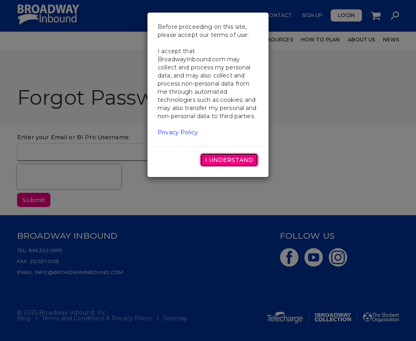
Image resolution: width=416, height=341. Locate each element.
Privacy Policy (178, 132)
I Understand (229, 160)
